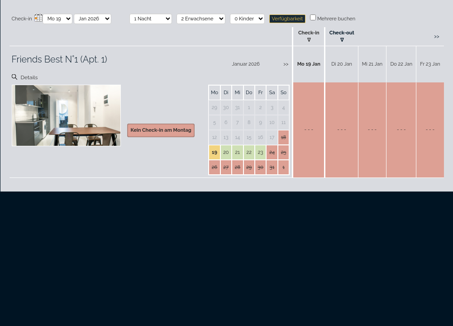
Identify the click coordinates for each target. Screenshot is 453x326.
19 (214, 152)
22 (248, 152)
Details (29, 77)
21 (237, 152)
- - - (309, 130)
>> (436, 36)
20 (226, 152)
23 (260, 152)
